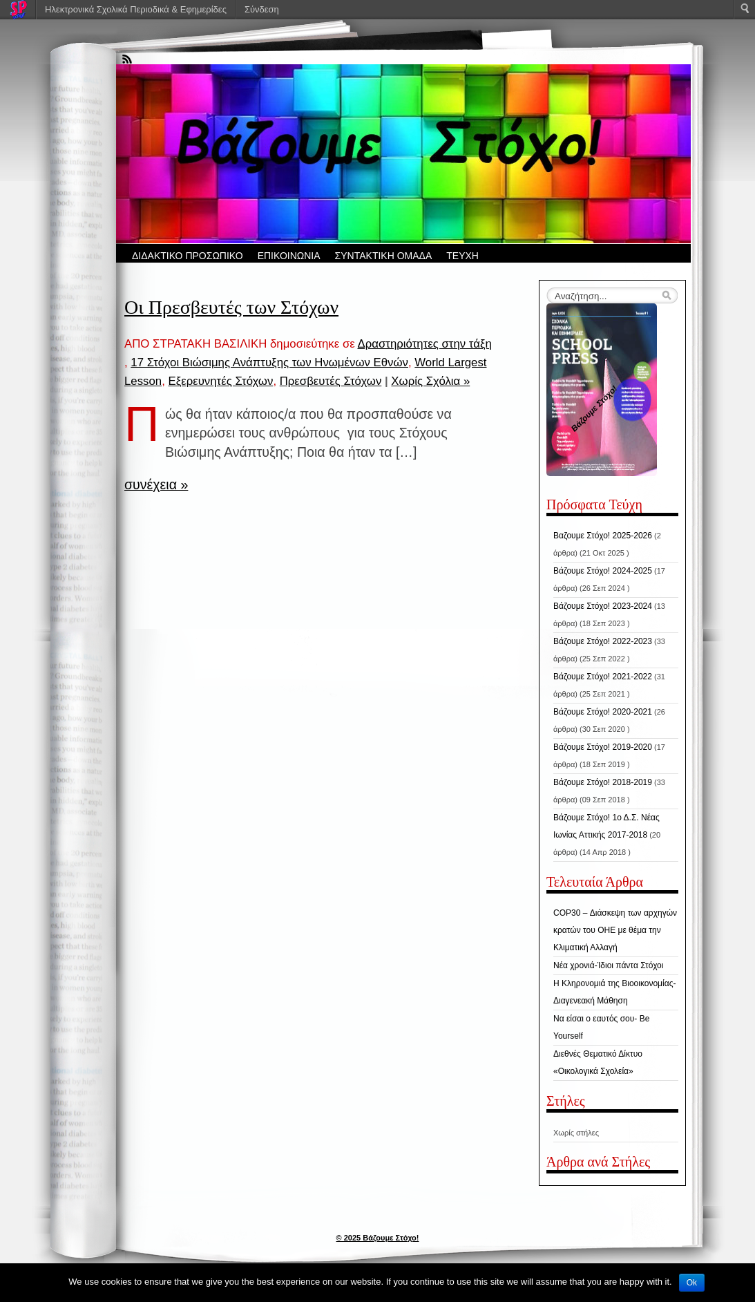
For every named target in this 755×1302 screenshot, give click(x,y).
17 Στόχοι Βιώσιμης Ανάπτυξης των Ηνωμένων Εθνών (269, 362)
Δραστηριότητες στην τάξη (424, 343)
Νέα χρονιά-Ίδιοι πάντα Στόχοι (608, 965)
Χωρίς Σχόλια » (430, 381)
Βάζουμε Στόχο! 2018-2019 (602, 782)
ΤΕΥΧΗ (462, 255)
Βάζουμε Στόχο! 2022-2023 (602, 641)
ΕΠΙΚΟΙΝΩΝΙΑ (289, 255)
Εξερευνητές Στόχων (220, 381)
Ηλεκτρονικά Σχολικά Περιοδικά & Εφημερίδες (136, 9)
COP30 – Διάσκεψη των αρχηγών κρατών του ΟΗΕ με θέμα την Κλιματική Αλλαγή (615, 930)
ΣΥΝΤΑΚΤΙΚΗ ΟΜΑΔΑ (383, 255)
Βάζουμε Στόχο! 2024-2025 (602, 571)
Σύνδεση (262, 9)
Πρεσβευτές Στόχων (331, 381)
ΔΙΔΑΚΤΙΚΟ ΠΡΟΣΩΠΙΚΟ (187, 255)
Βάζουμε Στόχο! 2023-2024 (602, 606)
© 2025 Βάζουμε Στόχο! (377, 1238)
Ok (692, 1282)
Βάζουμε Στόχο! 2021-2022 (602, 676)
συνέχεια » (156, 484)
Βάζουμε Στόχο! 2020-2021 (602, 712)
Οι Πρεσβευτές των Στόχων (231, 307)
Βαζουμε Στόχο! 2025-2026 (602, 535)
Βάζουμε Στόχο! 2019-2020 (602, 747)
